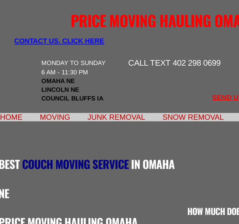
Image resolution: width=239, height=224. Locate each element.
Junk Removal (116, 117)
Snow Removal (193, 117)
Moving (55, 117)
